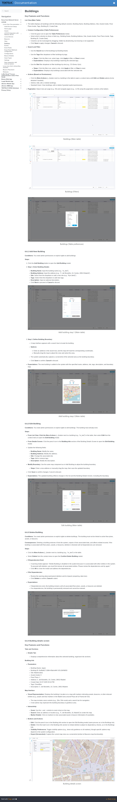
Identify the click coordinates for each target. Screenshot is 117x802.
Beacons (7, 39)
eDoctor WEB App (7, 86)
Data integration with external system (10, 63)
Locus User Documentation (11, 24)
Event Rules (8, 47)
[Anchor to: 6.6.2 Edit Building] (42, 423)
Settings (6, 60)
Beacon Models (9, 55)
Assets (6, 31)
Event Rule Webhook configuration (10, 50)
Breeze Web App (6, 79)
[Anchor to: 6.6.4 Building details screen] (51, 641)
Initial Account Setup (10, 26)
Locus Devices (8, 36)
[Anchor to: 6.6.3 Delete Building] (44, 532)
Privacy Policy (6, 90)
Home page (7, 28)
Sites (5, 41)
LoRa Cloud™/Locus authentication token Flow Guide (10, 75)
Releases (6, 72)
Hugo (10, 799)
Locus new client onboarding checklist (11, 66)
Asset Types (8, 58)
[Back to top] (111, 799)
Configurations (8, 53)
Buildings (7, 43)
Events (6, 45)
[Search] (11, 10)
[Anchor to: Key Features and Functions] (51, 16)
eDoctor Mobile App (7, 83)
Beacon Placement (8, 69)
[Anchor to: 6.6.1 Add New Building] (47, 251)
